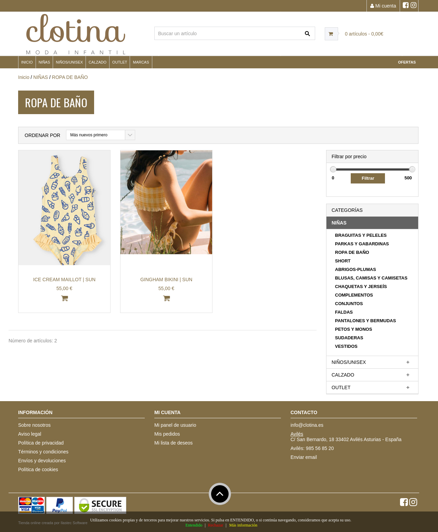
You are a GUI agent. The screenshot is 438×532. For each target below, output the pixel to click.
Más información (243, 525)
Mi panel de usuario (175, 425)
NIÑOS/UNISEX (69, 62)
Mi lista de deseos (173, 443)
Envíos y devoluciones (42, 460)
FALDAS (344, 312)
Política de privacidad (41, 443)
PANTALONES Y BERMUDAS (365, 320)
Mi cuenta (383, 6)
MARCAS (141, 62)
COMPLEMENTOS (354, 295)
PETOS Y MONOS (353, 329)
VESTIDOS (346, 346)
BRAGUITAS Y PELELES (361, 235)
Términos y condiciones (43, 451)
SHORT (343, 260)
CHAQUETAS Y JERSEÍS (361, 286)
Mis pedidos (167, 434)
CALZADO (97, 62)
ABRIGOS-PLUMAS (355, 269)
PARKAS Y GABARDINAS (362, 243)
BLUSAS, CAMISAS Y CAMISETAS (371, 278)
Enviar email (304, 457)
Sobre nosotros (34, 425)
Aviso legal (29, 434)
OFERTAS (407, 62)
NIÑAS (44, 62)
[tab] (372, 223)
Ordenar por (42, 135)
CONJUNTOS (349, 303)
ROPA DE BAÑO (70, 77)
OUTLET (119, 62)
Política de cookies (38, 469)
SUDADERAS (349, 337)
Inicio (27, 62)
